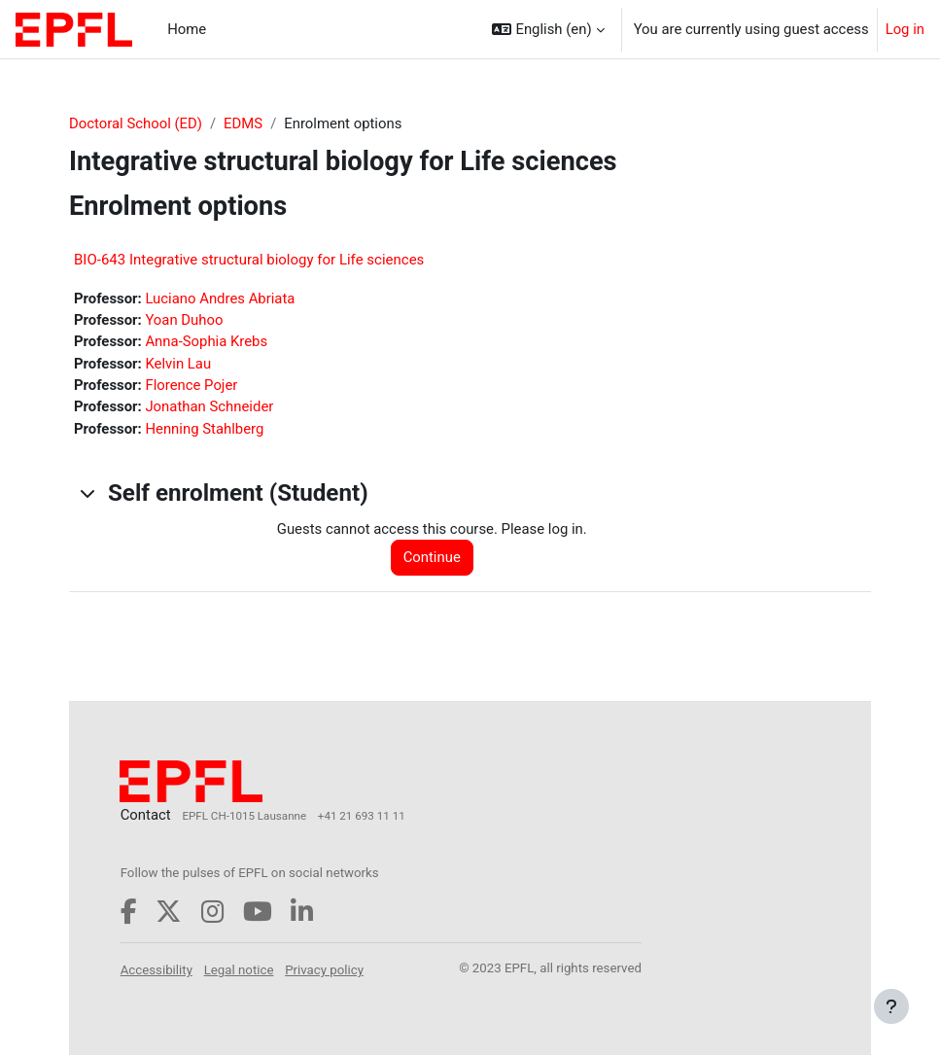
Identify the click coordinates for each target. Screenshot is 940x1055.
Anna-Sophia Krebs (206, 341)
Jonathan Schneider (209, 406)
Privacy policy (324, 970)
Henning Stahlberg (204, 429)
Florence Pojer (191, 385)
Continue (432, 557)
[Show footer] (891, 1006)
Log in (905, 29)
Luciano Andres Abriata (220, 298)
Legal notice (239, 970)
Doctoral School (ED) (135, 123)
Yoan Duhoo (184, 320)
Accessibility (156, 970)
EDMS (243, 123)
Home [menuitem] (186, 29)
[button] (547, 29)
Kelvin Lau (178, 363)
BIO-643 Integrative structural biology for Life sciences (249, 259)
